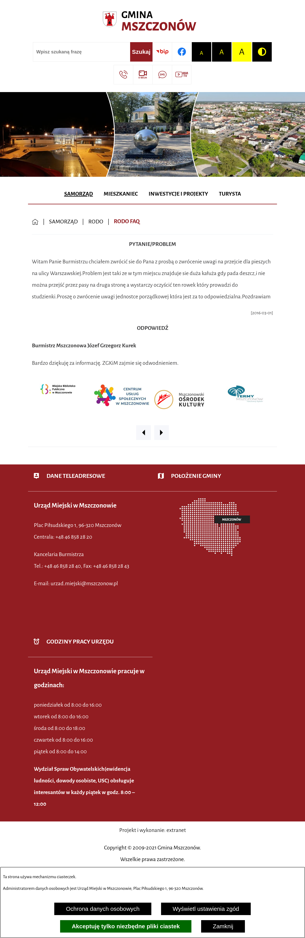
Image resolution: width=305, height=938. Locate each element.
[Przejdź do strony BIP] (162, 52)
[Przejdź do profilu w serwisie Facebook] (181, 52)
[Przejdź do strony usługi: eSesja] (142, 74)
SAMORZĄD (63, 222)
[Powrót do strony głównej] (35, 221)
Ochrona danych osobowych (103, 909)
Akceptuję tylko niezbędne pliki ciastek (126, 926)
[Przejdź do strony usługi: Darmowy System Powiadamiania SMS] (162, 74)
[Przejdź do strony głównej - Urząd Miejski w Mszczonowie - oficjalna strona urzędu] (152, 21)
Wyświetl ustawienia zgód (206, 909)
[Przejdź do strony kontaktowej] (123, 74)
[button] (143, 432)
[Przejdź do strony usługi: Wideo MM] (181, 74)
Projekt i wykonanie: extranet (152, 830)
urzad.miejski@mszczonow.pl (84, 583)
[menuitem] (78, 194)
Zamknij (223, 926)
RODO (95, 222)
